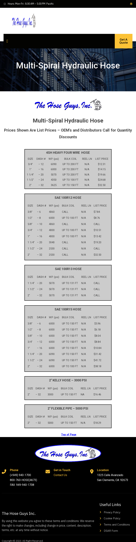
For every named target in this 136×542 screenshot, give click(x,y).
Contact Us (60, 471)
